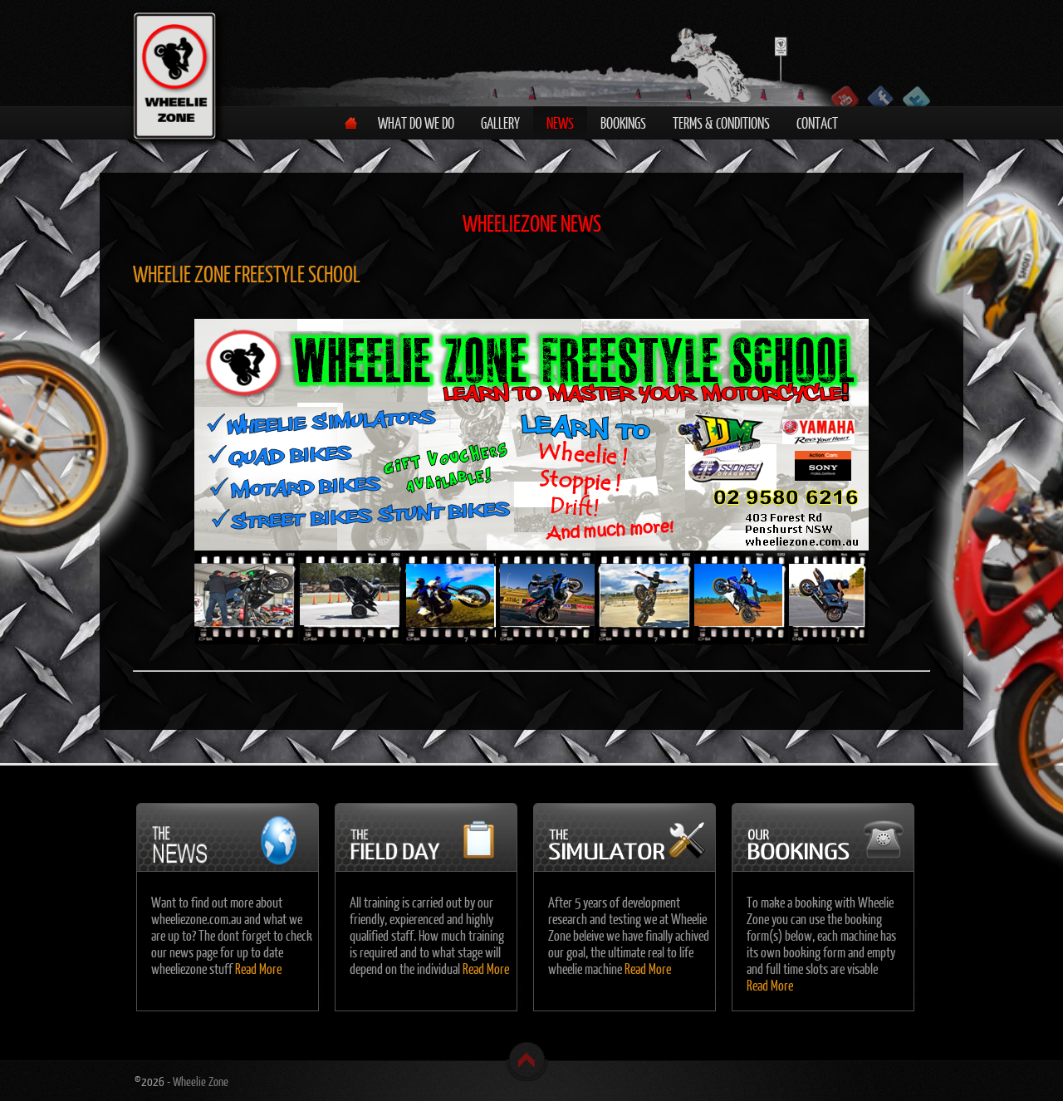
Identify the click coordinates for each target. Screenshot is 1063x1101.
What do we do (416, 123)
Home (351, 122)
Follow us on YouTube (845, 96)
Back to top (527, 1061)
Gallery (500, 123)
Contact (817, 123)
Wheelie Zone (200, 1081)
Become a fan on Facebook (880, 96)
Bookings (623, 123)
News (560, 123)
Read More (258, 968)
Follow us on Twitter (916, 96)
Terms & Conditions (721, 123)
